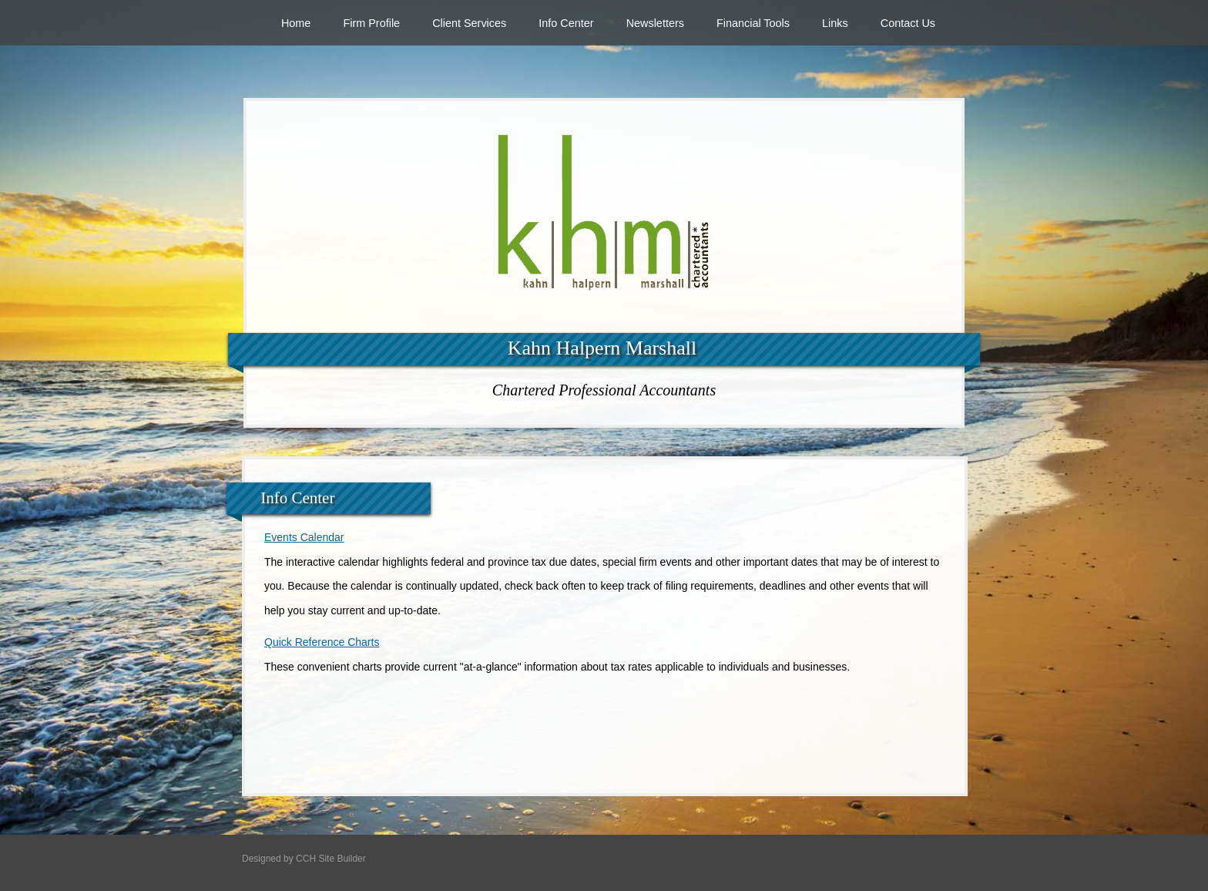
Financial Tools (753, 23)
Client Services (469, 23)
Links (835, 23)
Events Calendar (304, 537)
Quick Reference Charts (321, 642)
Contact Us (908, 23)
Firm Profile (371, 23)
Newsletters (655, 23)
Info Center (566, 23)
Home (295, 23)
